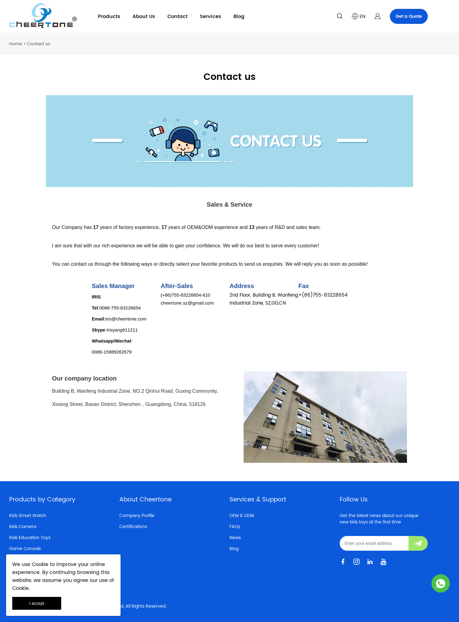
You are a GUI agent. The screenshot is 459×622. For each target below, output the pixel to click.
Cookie (40, 564)
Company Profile (137, 515)
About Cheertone (145, 500)
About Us (143, 17)
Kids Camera (22, 526)
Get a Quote (409, 16)
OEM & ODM (242, 515)
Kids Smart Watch (27, 515)
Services (210, 17)
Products (109, 17)
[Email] (374, 543)
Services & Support (258, 500)
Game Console (25, 548)
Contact (177, 17)
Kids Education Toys (29, 537)
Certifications (133, 526)
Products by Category (42, 500)
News (235, 537)
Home (15, 43)
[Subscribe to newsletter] (418, 543)
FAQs (235, 526)
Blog (238, 17)
